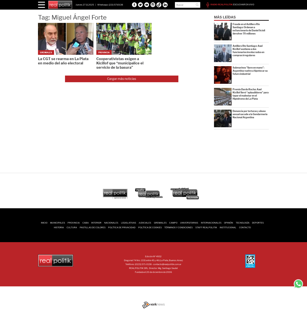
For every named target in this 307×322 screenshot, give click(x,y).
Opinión (228, 222)
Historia (59, 227)
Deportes (258, 222)
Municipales (57, 222)
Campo (173, 222)
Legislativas (128, 222)
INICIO (44, 222)
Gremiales (160, 222)
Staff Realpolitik (206, 227)
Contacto (245, 227)
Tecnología (242, 222)
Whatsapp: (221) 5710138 (110, 4)
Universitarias (189, 222)
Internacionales (211, 222)
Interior (96, 222)
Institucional (228, 227)
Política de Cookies (150, 227)
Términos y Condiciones (178, 227)
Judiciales (145, 222)
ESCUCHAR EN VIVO (230, 4)
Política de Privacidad (121, 227)
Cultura (72, 227)
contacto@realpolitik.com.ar (167, 264)
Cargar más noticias (121, 79)
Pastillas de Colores (93, 227)
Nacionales (111, 222)
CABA (85, 222)
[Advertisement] (153, 145)
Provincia (74, 222)
